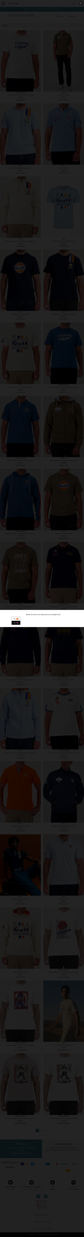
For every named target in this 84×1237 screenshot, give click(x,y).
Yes (16, 623)
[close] (80, 3)
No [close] (16, 619)
